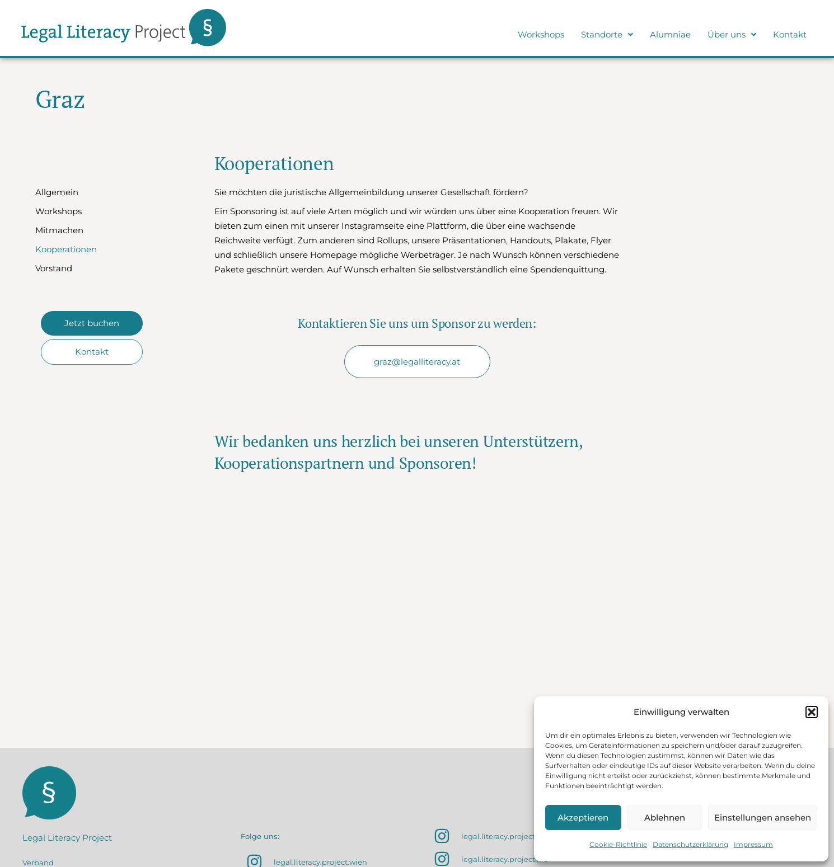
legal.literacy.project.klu (505, 859)
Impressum (753, 844)
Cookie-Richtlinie (618, 844)
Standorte (607, 34)
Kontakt (790, 34)
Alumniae (670, 34)
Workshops (541, 34)
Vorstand (53, 268)
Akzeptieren (582, 817)
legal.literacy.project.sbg (505, 836)
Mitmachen (59, 230)
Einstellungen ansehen (762, 817)
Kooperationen (66, 249)
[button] (811, 712)
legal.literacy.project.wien (320, 861)
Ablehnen (664, 817)
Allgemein (56, 192)
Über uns (732, 34)
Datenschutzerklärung (690, 844)
